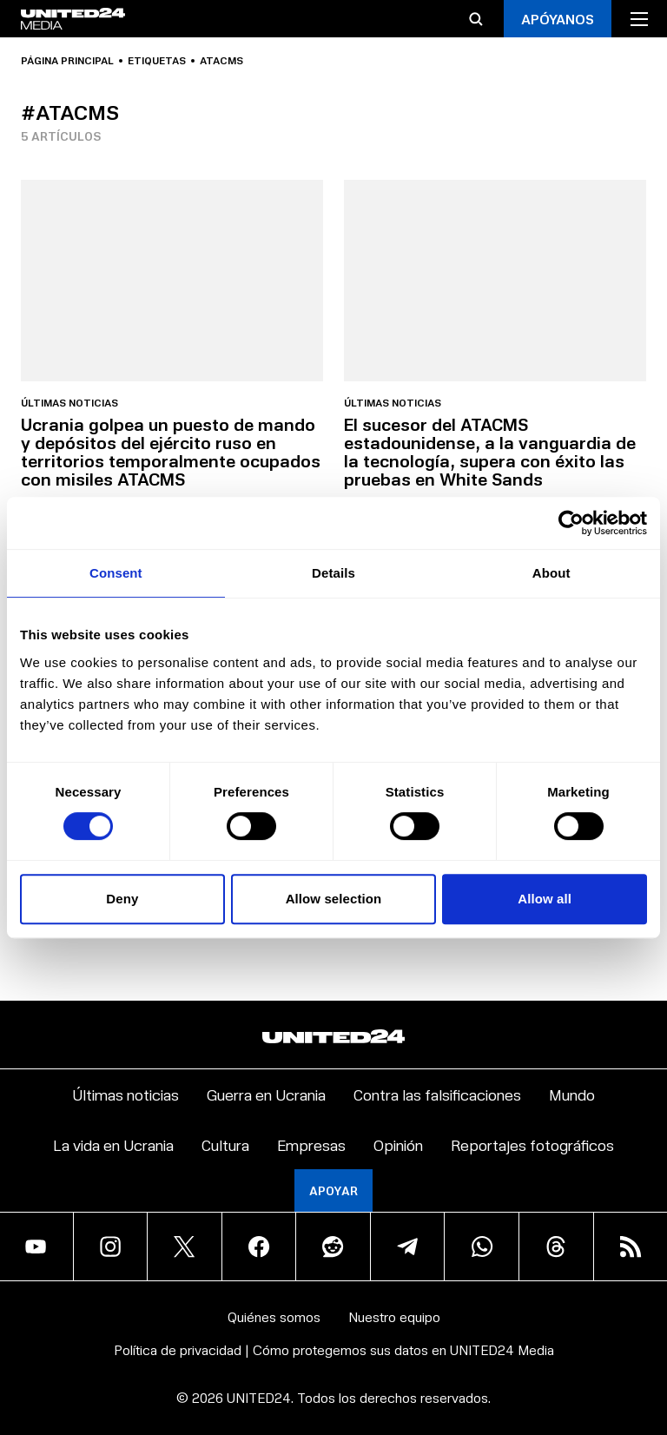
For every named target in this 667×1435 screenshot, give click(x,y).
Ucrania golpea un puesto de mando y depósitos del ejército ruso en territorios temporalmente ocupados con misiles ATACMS (170, 451)
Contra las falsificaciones (437, 1094)
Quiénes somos (274, 1316)
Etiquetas (157, 61)
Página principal (67, 61)
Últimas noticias (69, 403)
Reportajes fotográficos (532, 1144)
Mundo (572, 1094)
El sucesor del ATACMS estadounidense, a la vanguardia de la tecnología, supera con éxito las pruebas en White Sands (490, 451)
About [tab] (551, 572)
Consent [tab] (115, 572)
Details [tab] (333, 572)
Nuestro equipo (394, 1316)
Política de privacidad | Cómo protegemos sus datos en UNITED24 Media (334, 1349)
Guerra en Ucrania (266, 1094)
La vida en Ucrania (113, 1144)
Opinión (398, 1144)
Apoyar (333, 1190)
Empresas (311, 1144)
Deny (122, 898)
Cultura (225, 1144)
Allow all (544, 898)
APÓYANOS (557, 19)
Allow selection (334, 898)
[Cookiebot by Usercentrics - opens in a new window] (571, 523)
